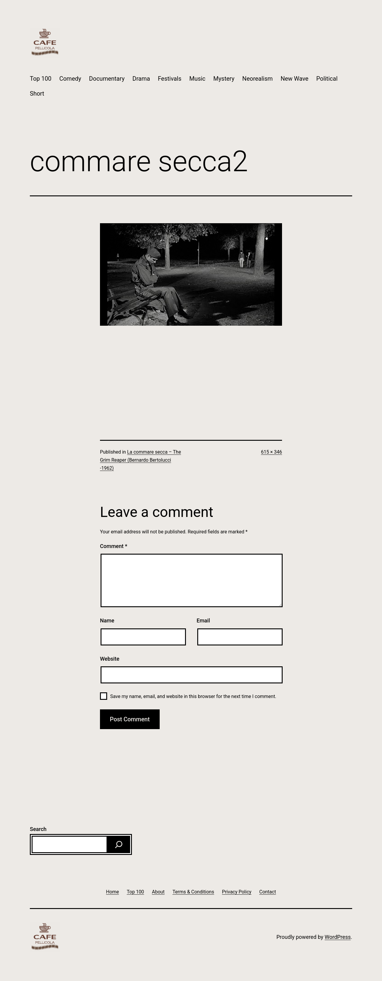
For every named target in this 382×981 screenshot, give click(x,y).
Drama (141, 78)
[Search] (118, 844)
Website (109, 659)
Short (37, 93)
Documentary (106, 78)
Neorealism (257, 78)
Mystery (224, 78)
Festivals (169, 78)
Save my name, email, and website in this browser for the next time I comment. (193, 696)
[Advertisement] (191, 367)
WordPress (338, 937)
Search (38, 829)
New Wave (294, 78)
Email (203, 620)
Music (197, 78)
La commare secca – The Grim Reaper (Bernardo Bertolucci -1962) (140, 460)
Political (327, 78)
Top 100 (40, 78)
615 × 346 (271, 452)
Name (107, 620)
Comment (113, 546)
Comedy (70, 78)
